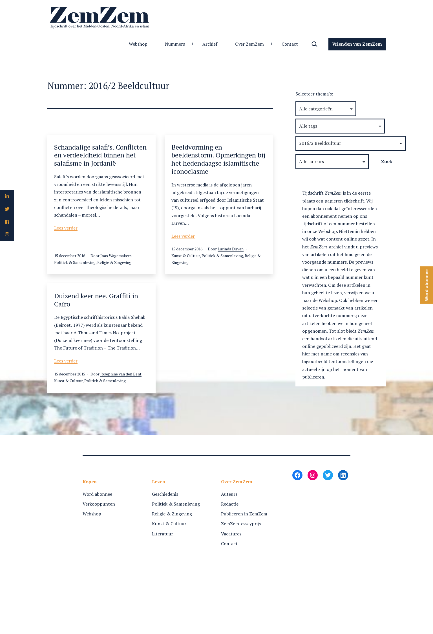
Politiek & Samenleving (75, 262)
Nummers (175, 44)
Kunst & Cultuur (185, 255)
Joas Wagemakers (116, 255)
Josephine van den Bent (121, 374)
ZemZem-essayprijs (241, 523)
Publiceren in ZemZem (244, 514)
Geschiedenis (165, 494)
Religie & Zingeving (114, 262)
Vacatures (231, 534)
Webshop (138, 44)
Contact (290, 44)
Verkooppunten (99, 504)
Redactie (229, 504)
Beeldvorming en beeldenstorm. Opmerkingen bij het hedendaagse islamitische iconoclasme (218, 159)
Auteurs (229, 494)
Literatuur (162, 534)
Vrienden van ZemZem (357, 44)
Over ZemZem (249, 44)
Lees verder (66, 228)
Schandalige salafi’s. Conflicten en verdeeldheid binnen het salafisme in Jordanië (100, 155)
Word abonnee (97, 494)
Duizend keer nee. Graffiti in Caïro (96, 299)
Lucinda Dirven (231, 249)
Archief (209, 44)
